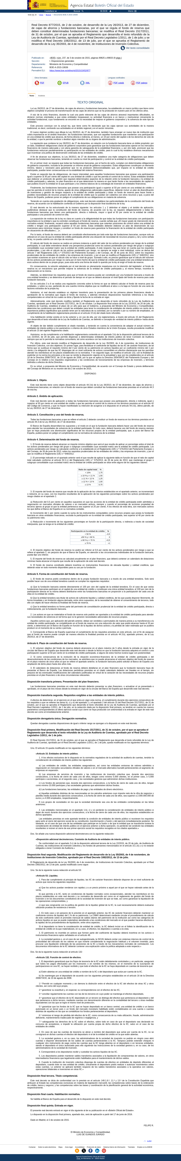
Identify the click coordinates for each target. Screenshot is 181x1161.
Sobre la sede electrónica (47, 1147)
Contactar (32, 1147)
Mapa (60, 1147)
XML (87, 83)
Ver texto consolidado (138, 48)
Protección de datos (94, 1147)
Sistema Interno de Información (114, 1147)
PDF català (118, 83)
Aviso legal (69, 1147)
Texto (31, 96)
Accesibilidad (79, 1147)
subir (149, 1141)
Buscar (48, 15)
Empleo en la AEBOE (144, 1147)
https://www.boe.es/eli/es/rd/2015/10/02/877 (70, 70)
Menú (132, 11)
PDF (42, 83)
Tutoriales (131, 1147)
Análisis (41, 96)
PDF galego (141, 83)
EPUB (66, 83)
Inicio (41, 15)
